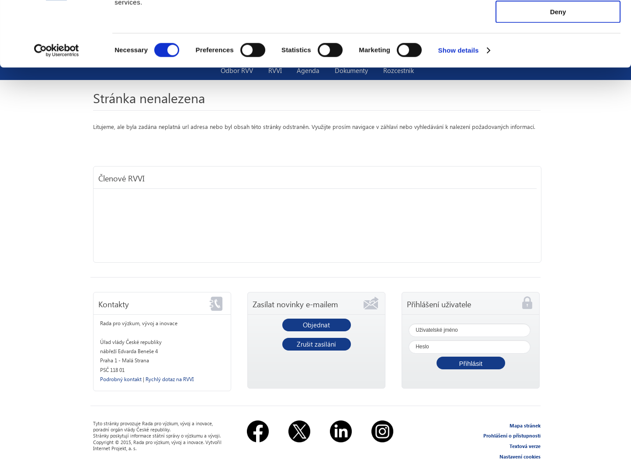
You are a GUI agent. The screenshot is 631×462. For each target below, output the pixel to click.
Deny (558, 72)
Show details (458, 111)
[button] (471, 363)
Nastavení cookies (520, 456)
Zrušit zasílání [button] (316, 344)
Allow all (558, 21)
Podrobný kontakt (121, 379)
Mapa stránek (525, 425)
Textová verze (525, 446)
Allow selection (558, 47)
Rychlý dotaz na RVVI (170, 379)
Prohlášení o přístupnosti (512, 435)
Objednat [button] (316, 324)
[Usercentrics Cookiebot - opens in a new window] (56, 111)
